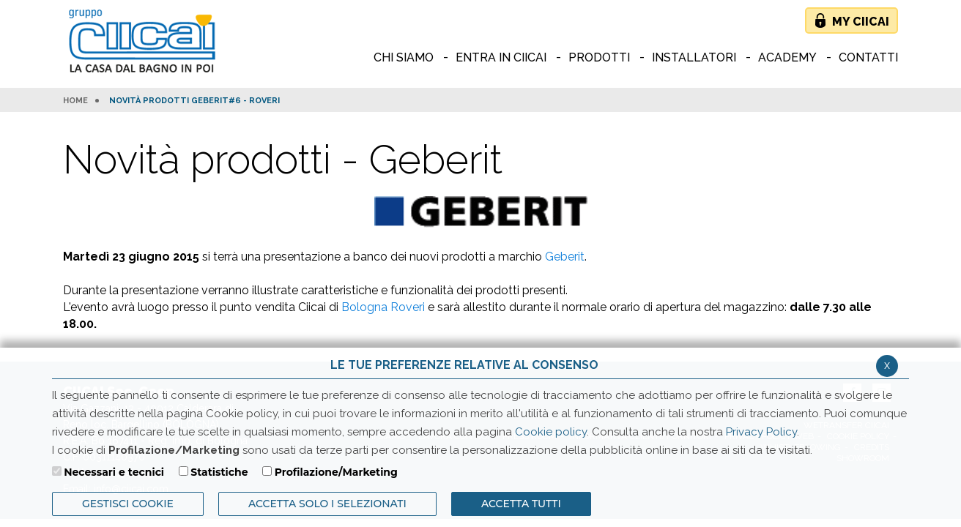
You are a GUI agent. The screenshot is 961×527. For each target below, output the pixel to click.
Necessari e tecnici (114, 472)
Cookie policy (551, 431)
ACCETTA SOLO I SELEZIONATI (327, 503)
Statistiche (219, 472)
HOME (75, 101)
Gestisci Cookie (128, 503)
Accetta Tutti (521, 503)
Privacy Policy (761, 431)
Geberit (565, 257)
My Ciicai (860, 22)
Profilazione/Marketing (336, 472)
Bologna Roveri (383, 307)
